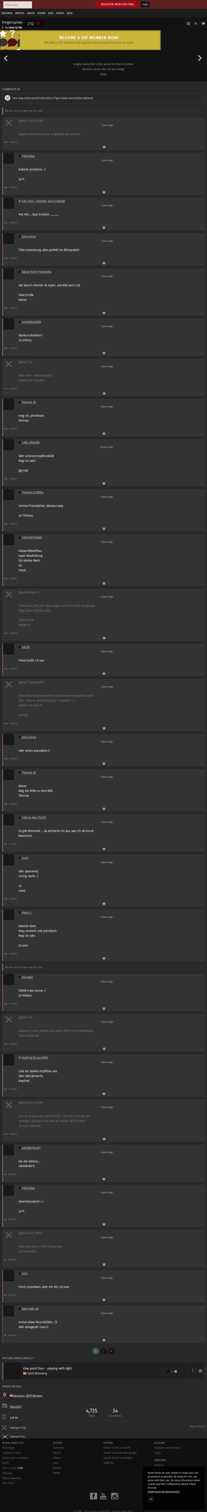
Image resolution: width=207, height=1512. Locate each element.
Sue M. (26, 647)
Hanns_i (27, 912)
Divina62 (27, 977)
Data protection (11, 1478)
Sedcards (7, 13)
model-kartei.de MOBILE (118, 1458)
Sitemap (7, 1473)
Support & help (11, 1452)
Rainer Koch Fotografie (36, 272)
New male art (30, 1309)
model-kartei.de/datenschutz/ (164, 1491)
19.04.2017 (15, 1406)
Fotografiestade (32, 537)
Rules (5, 1463)
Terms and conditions (15, 1458)
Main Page (8, 1447)
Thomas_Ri (29, 402)
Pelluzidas (28, 156)
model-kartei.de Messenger (120, 1452)
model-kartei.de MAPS (117, 1447)
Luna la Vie (15, 27)
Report (14, 142)
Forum (41, 13)
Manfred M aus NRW (35, 1058)
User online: (12, 1468)
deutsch (159, 1465)
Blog (70, 13)
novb (25, 858)
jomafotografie (31, 322)
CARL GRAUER (31, 442)
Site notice (8, 1483)
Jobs (50, 13)
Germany (18, 1395)
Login (145, 4)
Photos (19, 13)
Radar (56, 1473)
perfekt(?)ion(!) (31, 1148)
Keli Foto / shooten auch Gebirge (43, 201)
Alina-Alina (29, 236)
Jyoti (25, 1273)
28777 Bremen (34, 1395)
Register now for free (117, 4)
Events (60, 13)
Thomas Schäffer (32, 492)
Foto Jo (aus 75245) (34, 817)
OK (151, 1499)
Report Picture (197, 1426)
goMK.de (109, 1463)
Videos (31, 13)
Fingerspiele (12, 22)
